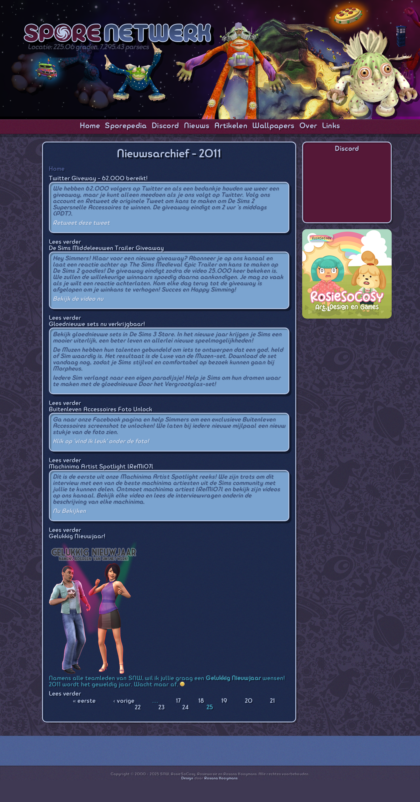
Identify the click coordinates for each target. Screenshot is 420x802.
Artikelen (231, 126)
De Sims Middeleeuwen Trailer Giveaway (106, 248)
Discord (165, 126)
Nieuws (197, 126)
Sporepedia (126, 126)
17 (178, 701)
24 (185, 708)
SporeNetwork (119, 34)
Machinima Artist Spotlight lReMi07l (101, 467)
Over (308, 126)
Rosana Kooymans (221, 778)
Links (331, 126)
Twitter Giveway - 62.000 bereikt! (98, 179)
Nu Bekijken (69, 511)
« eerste (84, 701)
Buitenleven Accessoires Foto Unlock (100, 410)
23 (161, 708)
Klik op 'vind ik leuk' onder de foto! (101, 441)
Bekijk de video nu (78, 299)
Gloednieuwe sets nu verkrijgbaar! (97, 324)
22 (138, 708)
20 (249, 701)
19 (224, 701)
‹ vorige (124, 701)
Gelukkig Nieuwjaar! (77, 536)
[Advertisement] (347, 362)
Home (90, 126)
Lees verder (65, 242)
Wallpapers (273, 126)
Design (187, 778)
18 (201, 701)
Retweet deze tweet (81, 223)
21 (272, 701)
